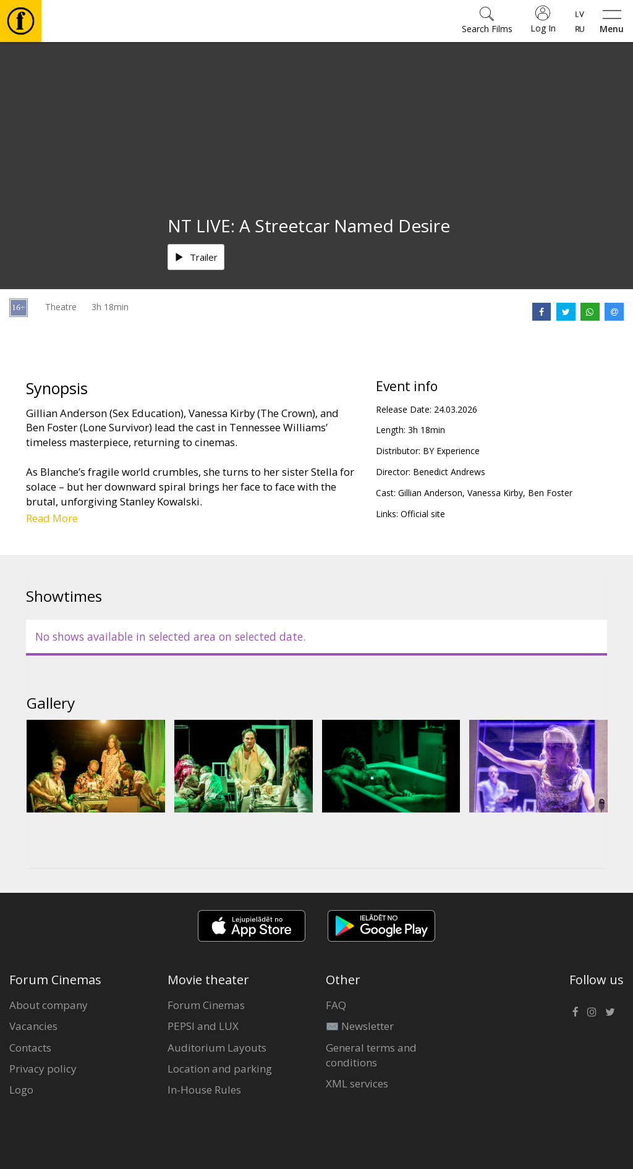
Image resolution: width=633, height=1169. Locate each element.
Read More (52, 518)
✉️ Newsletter (360, 1026)
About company (48, 1005)
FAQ (336, 1005)
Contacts (30, 1047)
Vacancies (33, 1026)
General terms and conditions (371, 1055)
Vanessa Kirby (495, 493)
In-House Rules (204, 1089)
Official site (423, 514)
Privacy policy (43, 1068)
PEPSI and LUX (203, 1026)
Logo (21, 1089)
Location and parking (220, 1068)
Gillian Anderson (430, 493)
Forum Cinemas (206, 1005)
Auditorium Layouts (217, 1047)
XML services (357, 1083)
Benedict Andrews (449, 472)
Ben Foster (550, 493)
